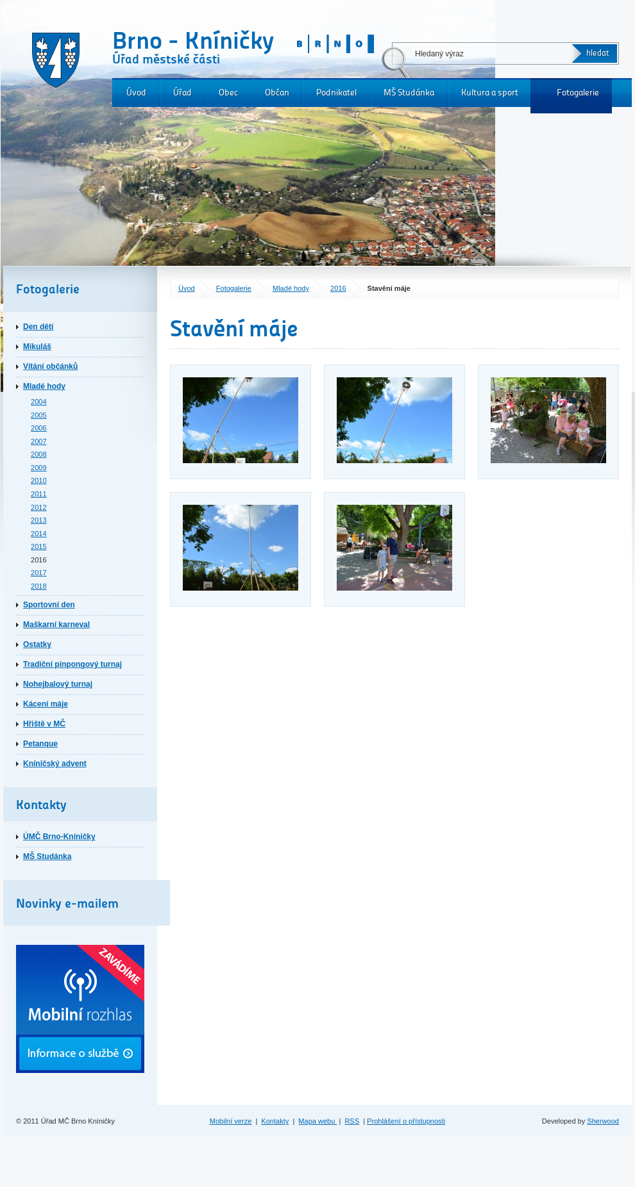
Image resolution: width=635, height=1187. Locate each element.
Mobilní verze (231, 1121)
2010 (39, 480)
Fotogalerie (578, 92)
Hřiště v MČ (44, 723)
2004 (39, 401)
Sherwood (603, 1121)
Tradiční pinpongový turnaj (72, 664)
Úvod (136, 92)
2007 (39, 441)
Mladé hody (291, 288)
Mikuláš (37, 346)
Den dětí (38, 326)
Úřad (182, 92)
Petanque (40, 743)
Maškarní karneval (56, 624)
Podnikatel (336, 92)
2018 (39, 586)
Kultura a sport (489, 92)
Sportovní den (49, 604)
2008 (39, 454)
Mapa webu (317, 1121)
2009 (39, 467)
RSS (351, 1121)
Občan (277, 92)
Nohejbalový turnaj (57, 684)
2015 (39, 546)
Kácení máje (45, 704)
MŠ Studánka (409, 92)
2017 (39, 573)
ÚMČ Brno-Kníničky (59, 836)
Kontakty (275, 1121)
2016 (338, 288)
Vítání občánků (50, 366)
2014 (39, 533)
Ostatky (37, 644)
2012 (39, 507)
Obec (228, 92)
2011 (39, 494)
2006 (39, 428)
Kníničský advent (55, 763)
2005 (39, 415)
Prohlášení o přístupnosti (406, 1121)
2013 (39, 520)
